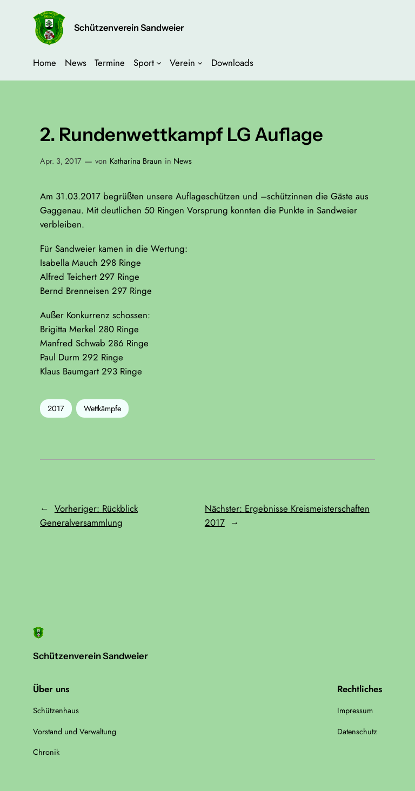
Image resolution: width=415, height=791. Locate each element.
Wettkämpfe (102, 408)
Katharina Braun (136, 161)
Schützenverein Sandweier (129, 27)
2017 (56, 408)
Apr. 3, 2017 (61, 161)
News (182, 161)
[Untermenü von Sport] (159, 62)
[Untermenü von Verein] (200, 62)
